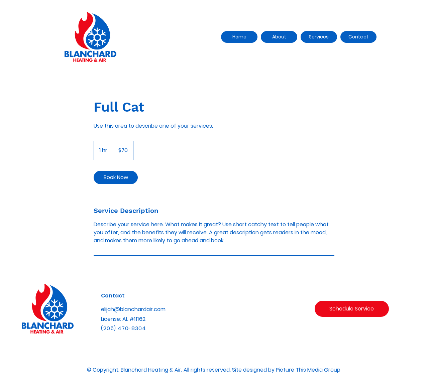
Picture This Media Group (308, 370)
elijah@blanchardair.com (133, 309)
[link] (116, 177)
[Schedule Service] (352, 309)
